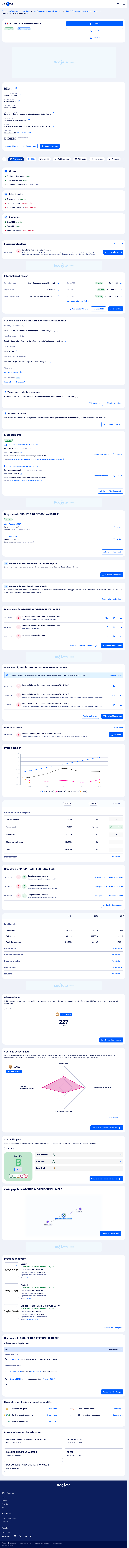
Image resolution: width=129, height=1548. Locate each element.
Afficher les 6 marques (113, 1328)
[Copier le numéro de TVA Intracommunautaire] (19, 101)
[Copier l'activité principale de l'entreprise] (65, 341)
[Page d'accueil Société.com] (7, 4)
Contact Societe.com (9, 1518)
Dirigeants (80, 159)
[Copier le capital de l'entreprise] (58, 290)
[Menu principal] (124, 4)
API (3, 1507)
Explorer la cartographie (111, 1233)
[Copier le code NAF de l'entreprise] (57, 331)
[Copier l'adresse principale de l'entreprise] (53, 126)
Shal (14, 139)
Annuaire (5, 1504)
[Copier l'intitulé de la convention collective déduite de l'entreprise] (51, 362)
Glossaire (5, 1521)
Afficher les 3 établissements (111, 491)
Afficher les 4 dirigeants (112, 552)
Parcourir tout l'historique (112, 1392)
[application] (64, 769)
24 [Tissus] (35, 1320)
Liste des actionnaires (112, 575)
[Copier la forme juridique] (29, 119)
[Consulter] (113, 617)
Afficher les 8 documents (112, 646)
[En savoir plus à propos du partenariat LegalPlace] (52, 1409)
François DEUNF (10, 133)
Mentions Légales (57, 1543)
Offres (4, 1497)
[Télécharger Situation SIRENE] (121, 290)
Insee (6, 139)
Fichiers (4, 1501)
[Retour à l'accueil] (64, 1485)
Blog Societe (6, 1532)
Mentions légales (11, 146)
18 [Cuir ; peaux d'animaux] (27, 1278)
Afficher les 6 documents (112, 905)
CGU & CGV (13, 1543)
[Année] (9, 1148)
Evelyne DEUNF (36, 1371)
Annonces (114, 159)
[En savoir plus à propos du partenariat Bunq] (52, 1415)
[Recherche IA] (16, 159)
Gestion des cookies (25, 1543)
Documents (97, 159)
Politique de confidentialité (41, 1543)
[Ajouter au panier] (113, 252)
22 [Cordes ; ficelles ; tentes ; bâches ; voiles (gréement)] (32, 1320)
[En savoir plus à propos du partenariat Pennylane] (118, 1415)
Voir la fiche (117, 527)
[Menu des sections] (4, 159)
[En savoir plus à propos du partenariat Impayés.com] (118, 1409)
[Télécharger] (120, 617)
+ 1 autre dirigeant (24, 133)
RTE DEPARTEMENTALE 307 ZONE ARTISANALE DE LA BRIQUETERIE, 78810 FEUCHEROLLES (39, 127)
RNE (10, 139)
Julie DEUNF (14, 1359)
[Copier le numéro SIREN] (16, 88)
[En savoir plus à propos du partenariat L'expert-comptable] (52, 1421)
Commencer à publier (116, 675)
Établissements (62, 159)
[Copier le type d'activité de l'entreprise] (17, 351)
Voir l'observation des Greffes (78, 301)
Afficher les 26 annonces (112, 716)
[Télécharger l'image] (16, 1265)
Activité (44, 159)
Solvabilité (94, 23)
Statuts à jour (29, 146)
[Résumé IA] (106, 617)
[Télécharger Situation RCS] (121, 283)
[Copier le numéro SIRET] (21, 94)
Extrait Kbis (116, 309)
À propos (4, 1543)
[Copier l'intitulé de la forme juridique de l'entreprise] (58, 283)
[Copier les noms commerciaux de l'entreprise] (58, 296)
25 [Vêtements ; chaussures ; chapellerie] (37, 1320)
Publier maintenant (90, 716)
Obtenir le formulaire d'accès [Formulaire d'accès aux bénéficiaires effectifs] (112, 599)
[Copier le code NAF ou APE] (53, 113)
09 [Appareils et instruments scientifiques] (27, 1320)
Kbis (31, 159)
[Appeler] (94, 30)
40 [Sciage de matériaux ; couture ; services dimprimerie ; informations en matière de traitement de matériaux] (30, 1299)
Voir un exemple (118, 244)
